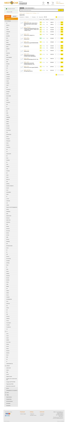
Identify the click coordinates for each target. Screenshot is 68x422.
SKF (7, 309)
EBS (7, 110)
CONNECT (8, 74)
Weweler (7, 352)
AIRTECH (7, 25)
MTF (7, 243)
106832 (28, 41)
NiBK (7, 372)
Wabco (7, 348)
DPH (7, 104)
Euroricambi (8, 130)
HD (6, 162)
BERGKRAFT (8, 44)
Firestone (8, 138)
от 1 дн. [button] (43, 22)
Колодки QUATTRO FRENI (10, 381)
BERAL (7, 42)
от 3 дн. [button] (43, 24)
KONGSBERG (8, 192)
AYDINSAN (8, 31)
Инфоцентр (32, 413)
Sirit (7, 305)
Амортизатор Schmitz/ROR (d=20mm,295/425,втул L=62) (29, 64)
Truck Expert (8, 322)
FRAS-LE (7, 145)
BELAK (7, 40)
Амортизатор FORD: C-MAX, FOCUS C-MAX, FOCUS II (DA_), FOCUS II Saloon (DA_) (31, 24)
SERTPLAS (8, 303)
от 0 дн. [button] (43, 38)
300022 (28, 58)
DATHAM (7, 91)
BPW (7, 61)
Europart (7, 128)
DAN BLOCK (8, 89)
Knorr (7, 190)
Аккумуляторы (8, 399)
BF (6, 50)
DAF (7, 87)
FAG (7, 132)
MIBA (7, 237)
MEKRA (7, 226)
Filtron (7, 136)
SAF (7, 288)
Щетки (7, 388)
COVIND (7, 83)
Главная (21, 13)
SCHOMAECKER (9, 299)
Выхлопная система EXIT (10, 386)
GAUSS (7, 374)
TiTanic (7, 320)
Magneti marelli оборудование (11, 207)
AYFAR (7, 33)
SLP (7, 312)
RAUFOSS (8, 275)
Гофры (7, 394)
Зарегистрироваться (60, 3)
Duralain (7, 108)
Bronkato (7, 63)
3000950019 (28, 27)
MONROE (8, 241)
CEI (6, 70)
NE (6, 250)
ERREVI (7, 123)
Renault (7, 277)
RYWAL (7, 282)
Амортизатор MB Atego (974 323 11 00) (31, 59)
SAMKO (7, 290)
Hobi (7, 168)
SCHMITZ (7, 297)
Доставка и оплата (33, 415)
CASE (7, 65)
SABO (7, 284)
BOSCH (7, 59)
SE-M (7, 301)
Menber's (8, 228)
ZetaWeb (62, 421)
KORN (7, 194)
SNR (7, 314)
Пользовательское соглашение (58, 417)
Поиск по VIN (8, 12)
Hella (7, 164)
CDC (7, 68)
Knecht (7, 187)
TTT (7, 329)
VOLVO (7, 346)
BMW (7, 55)
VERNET (7, 340)
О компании (42, 413)
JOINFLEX (8, 365)
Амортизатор (26, 46)
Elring (7, 115)
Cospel (7, 80)
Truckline (8, 324)
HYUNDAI (8, 170)
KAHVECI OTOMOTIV (9, 185)
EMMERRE (8, 117)
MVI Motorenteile (9, 245)
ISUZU (7, 175)
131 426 (28, 50)
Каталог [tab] (8, 16)
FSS (7, 149)
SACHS (7, 286)
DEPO (7, 98)
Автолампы (8, 405)
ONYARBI (8, 260)
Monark (7, 239)
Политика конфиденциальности (58, 418)
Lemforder (8, 200)
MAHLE (7, 209)
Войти (57, 2)
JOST (7, 181)
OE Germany (8, 258)
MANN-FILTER (8, 215)
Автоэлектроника (9, 401)
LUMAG (7, 205)
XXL (7, 359)
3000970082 (28, 70)
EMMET (7, 119)
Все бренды (8, 20)
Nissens (7, 256)
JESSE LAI (7, 179)
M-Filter (7, 235)
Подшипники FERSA (9, 383)
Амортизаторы (9, 397)
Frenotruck (8, 147)
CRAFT (7, 85)
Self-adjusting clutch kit (28, 71)
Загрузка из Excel (9, 8)
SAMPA (7, 292)
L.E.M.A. (7, 198)
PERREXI (7, 273)
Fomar (7, 143)
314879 (28, 34)
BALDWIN (8, 35)
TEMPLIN (7, 318)
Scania (7, 294)
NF (6, 252)
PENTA (7, 271)
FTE (7, 151)
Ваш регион (21, 1)
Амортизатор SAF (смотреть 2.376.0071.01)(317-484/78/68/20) (30, 56)
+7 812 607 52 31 (23, 4)
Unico (7, 333)
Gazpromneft (8, 153)
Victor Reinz (8, 342)
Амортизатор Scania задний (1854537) (31, 67)
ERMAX (7, 121)
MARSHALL (8, 222)
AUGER (7, 29)
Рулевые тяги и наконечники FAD (11, 379)
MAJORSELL (8, 211)
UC (6, 331)
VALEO (7, 337)
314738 (28, 66)
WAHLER (7, 350)
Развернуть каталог (10, 18)
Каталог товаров (23, 413)
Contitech (8, 76)
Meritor (7, 232)
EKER (7, 113)
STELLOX (7, 316)
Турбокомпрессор (9, 363)
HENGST (7, 166)
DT (6, 106)
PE (6, 267)
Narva (7, 247)
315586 (28, 45)
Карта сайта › (61, 416)
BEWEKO (7, 48)
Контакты (41, 415)
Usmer (7, 335)
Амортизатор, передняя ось (29, 35)
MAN (7, 213)
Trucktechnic (8, 327)
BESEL (7, 46)
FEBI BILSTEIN (8, 134)
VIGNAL (7, 344)
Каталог (24, 13)
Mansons (8, 217)
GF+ (7, 155)
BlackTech (8, 53)
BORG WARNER (9, 57)
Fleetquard (8, 140)
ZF (6, 361)
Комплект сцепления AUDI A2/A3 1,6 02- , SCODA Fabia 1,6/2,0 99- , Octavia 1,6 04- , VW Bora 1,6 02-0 (31, 29)
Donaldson (8, 102)
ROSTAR (7, 279)
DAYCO (7, 93)
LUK (7, 202)
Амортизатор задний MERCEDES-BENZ (31, 42)
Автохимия (8, 403)
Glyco (7, 157)
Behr (7, 38)
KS (6, 196)
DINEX (7, 100)
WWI (7, 357)
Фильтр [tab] (14, 16)
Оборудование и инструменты (11, 390)
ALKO (7, 27)
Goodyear (8, 160)
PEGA (7, 269)
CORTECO (8, 78)
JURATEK (7, 183)
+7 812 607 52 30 (23, 3)
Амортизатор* (26, 39)
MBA (7, 224)
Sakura (7, 370)
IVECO (7, 177)
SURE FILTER (8, 367)
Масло (7, 392)
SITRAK (7, 307)
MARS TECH (8, 220)
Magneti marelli (9, 376)
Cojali (7, 72)
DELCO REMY (8, 95)
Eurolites (7, 125)
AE (6, 23)
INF (7, 172)
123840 (28, 62)
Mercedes (8, 230)
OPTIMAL (7, 262)
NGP (7, 254)
